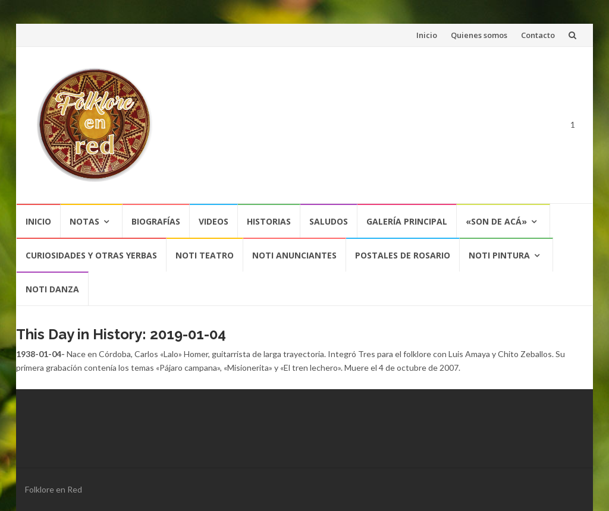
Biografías (155, 221)
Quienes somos (479, 35)
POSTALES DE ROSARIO (402, 255)
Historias (269, 221)
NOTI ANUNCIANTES (294, 255)
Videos (213, 221)
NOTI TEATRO (204, 255)
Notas (84, 221)
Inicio (426, 35)
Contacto (538, 35)
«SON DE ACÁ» (496, 221)
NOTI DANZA (52, 289)
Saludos (328, 221)
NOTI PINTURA (499, 255)
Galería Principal (406, 221)
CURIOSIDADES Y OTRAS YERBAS (91, 255)
